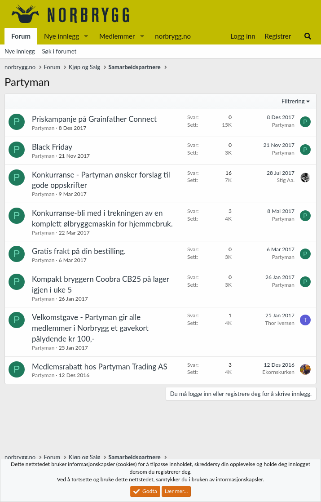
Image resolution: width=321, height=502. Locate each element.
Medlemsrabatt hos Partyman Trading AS (99, 366)
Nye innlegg (61, 36)
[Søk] (308, 36)
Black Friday (52, 146)
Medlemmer (117, 36)
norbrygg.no (173, 36)
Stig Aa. (286, 180)
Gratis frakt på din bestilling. (79, 251)
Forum (21, 36)
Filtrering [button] (292, 101)
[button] (86, 36)
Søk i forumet (59, 51)
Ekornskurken (278, 372)
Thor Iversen (280, 323)
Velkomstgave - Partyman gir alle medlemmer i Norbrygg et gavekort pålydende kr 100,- (90, 327)
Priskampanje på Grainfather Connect (94, 119)
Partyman (43, 127)
